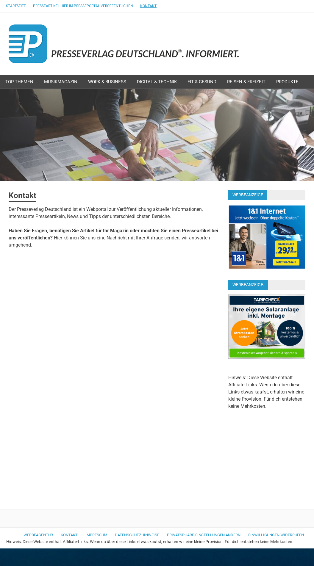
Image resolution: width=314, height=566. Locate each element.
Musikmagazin (60, 81)
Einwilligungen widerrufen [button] (276, 535)
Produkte (287, 81)
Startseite (16, 6)
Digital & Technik (157, 81)
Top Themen (19, 81)
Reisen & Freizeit (246, 81)
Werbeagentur (38, 535)
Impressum (96, 535)
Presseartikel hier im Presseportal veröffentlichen (83, 6)
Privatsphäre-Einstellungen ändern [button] (203, 535)
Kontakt (148, 6)
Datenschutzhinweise (137, 535)
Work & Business (107, 81)
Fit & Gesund (202, 81)
